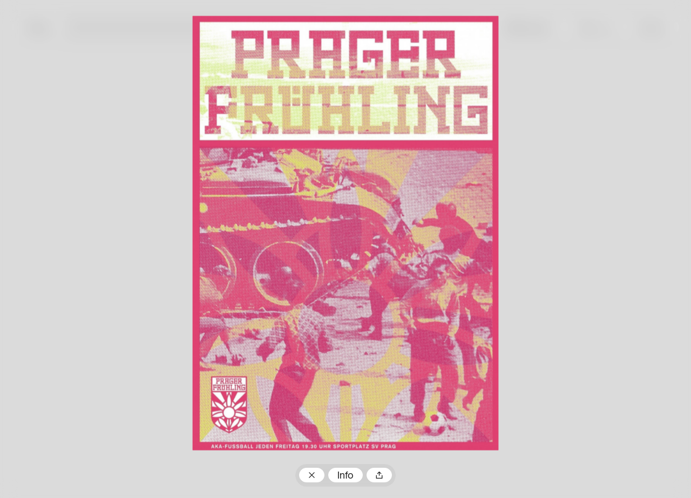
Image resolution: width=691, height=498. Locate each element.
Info (345, 476)
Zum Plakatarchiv (311, 475)
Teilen (379, 475)
